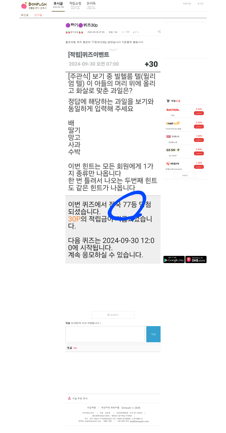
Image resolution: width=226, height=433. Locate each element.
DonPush (34, 6)
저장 (153, 334)
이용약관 (91, 407)
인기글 (38, 15)
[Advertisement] (41, 65)
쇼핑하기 (198, 113)
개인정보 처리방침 (110, 407)
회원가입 (187, 3)
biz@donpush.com (139, 421)
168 (127, 31)
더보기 (185, 175)
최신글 (25, 15)
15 (137, 32)
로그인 (200, 3)
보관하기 (115, 314)
